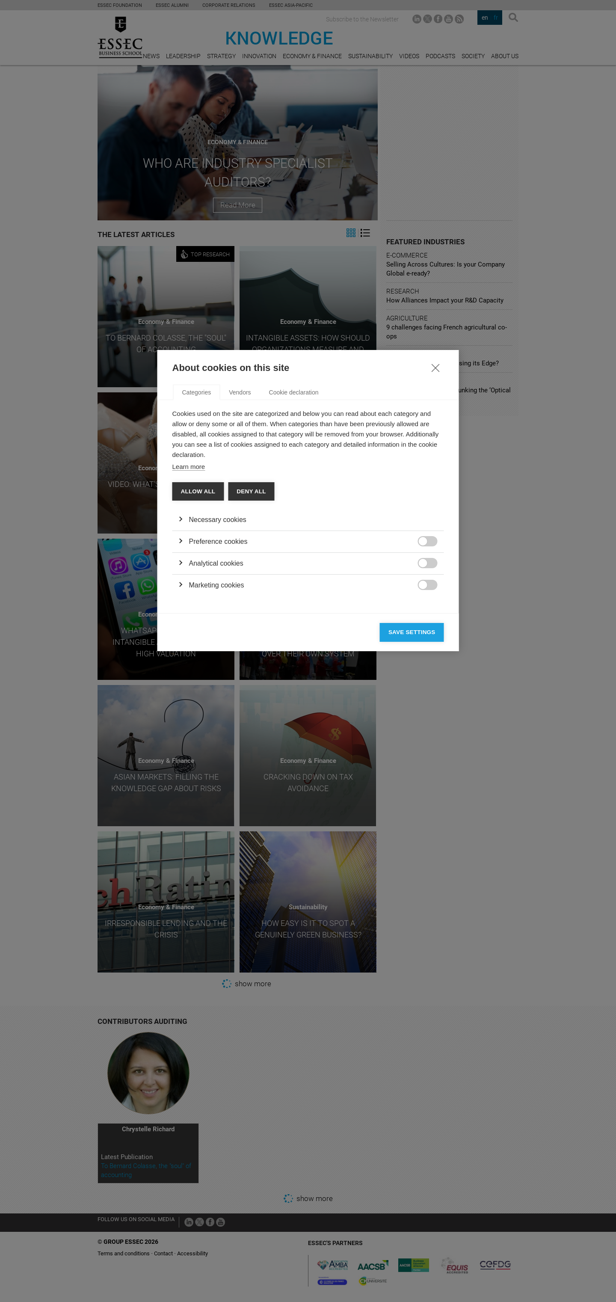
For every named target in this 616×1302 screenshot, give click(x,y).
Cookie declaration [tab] (294, 543)
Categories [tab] (196, 543)
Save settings (411, 783)
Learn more (188, 617)
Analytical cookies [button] (216, 714)
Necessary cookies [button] (217, 670)
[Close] (435, 518)
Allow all (198, 642)
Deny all (251, 642)
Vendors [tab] (240, 543)
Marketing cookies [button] (216, 735)
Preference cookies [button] (218, 692)
